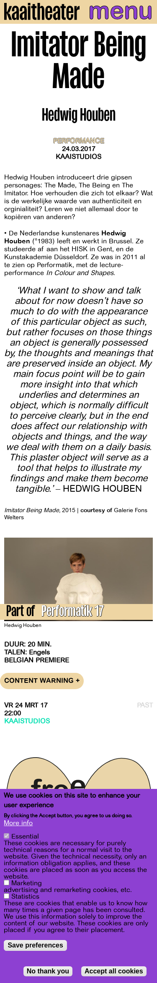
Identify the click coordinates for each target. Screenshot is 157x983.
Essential (25, 837)
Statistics (25, 897)
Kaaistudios (78, 157)
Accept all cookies (114, 971)
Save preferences (35, 946)
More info (18, 824)
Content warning (42, 681)
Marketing (26, 884)
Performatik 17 (72, 612)
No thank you (48, 971)
